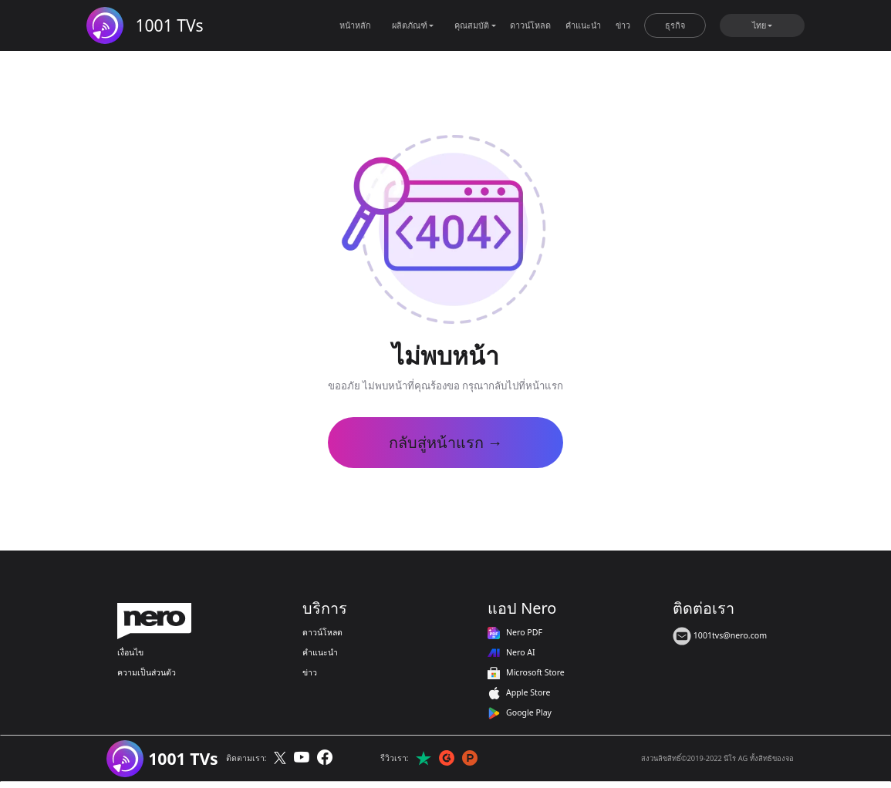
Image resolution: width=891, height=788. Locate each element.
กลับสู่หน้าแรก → (446, 442)
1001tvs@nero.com (720, 635)
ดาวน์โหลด (530, 25)
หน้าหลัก (355, 25)
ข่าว (623, 25)
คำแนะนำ (583, 25)
